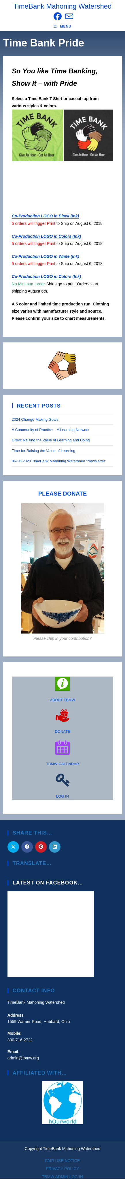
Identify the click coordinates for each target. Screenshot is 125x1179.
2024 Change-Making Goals (35, 419)
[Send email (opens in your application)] (68, 16)
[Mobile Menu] (62, 26)
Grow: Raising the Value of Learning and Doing (51, 440)
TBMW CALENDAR (62, 764)
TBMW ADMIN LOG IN (62, 1176)
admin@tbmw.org (23, 1058)
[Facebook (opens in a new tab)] (57, 16)
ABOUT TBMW (62, 700)
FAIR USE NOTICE (62, 1160)
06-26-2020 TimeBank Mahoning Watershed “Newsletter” (59, 461)
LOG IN (62, 796)
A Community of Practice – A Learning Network (51, 430)
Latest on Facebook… (48, 883)
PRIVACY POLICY (62, 1168)
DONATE (62, 731)
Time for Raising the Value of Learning (44, 451)
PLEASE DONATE (62, 493)
